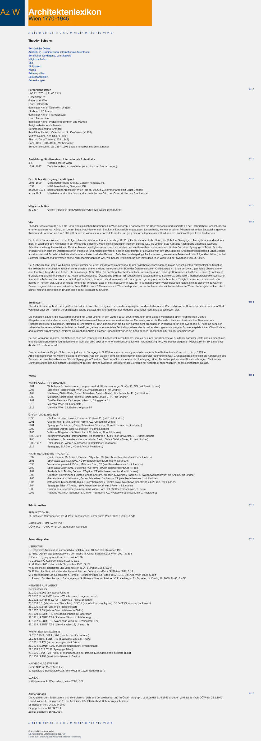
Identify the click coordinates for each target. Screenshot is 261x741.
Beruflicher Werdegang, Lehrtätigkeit (49, 55)
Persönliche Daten (39, 48)
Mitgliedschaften (37, 59)
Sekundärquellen (38, 76)
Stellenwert (34, 66)
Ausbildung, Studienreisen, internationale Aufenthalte (59, 52)
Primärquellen (36, 73)
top (251, 89)
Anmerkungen (36, 80)
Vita (30, 62)
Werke (32, 69)
